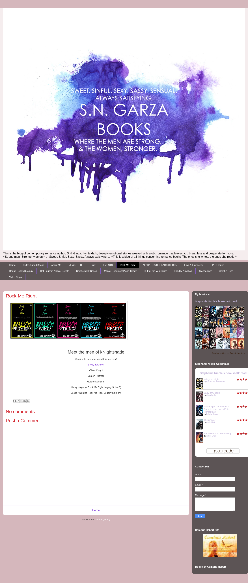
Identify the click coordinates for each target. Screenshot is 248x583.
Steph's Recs (226, 271)
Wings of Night (211, 379)
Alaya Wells (211, 395)
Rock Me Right (127, 265)
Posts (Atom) (103, 519)
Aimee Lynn (211, 436)
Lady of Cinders (212, 392)
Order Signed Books (33, 265)
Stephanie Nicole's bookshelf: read (216, 301)
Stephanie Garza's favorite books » (228, 353)
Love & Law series (193, 265)
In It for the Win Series (155, 271)
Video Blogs (15, 277)
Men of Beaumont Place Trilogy (120, 271)
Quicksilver (209, 420)
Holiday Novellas (183, 271)
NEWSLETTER (76, 265)
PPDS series (217, 265)
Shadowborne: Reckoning (217, 433)
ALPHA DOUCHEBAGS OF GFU (160, 265)
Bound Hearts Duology (21, 271)
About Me (56, 265)
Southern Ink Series (86, 271)
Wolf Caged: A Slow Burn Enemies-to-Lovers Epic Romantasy (217, 409)
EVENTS (108, 265)
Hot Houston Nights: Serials (54, 271)
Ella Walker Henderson (215, 382)
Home (12, 265)
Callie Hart (210, 422)
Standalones (205, 271)
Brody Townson (96, 364)
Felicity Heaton (212, 414)
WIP (94, 265)
